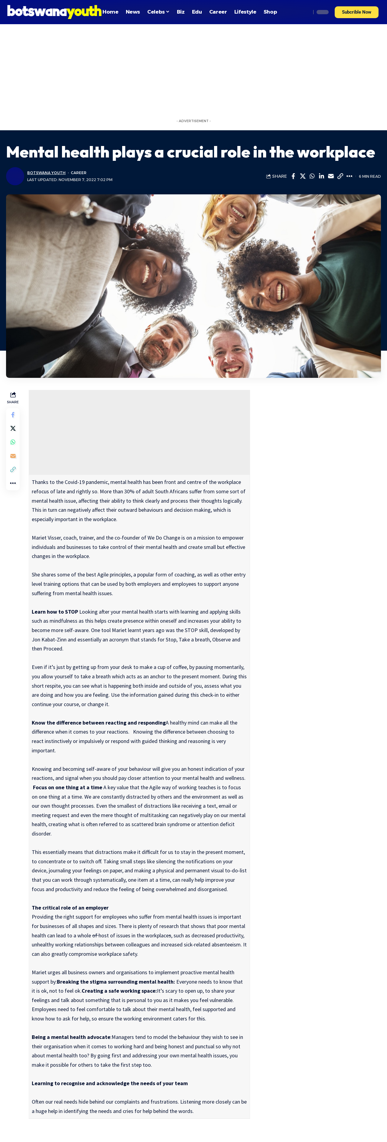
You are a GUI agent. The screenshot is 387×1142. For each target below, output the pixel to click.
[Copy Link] (340, 176)
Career (79, 172)
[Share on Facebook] (293, 176)
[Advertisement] (193, 69)
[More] (349, 176)
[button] (357, 12)
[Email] (331, 176)
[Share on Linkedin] (321, 176)
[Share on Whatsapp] (312, 176)
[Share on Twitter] (302, 176)
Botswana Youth (46, 172)
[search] (305, 12)
